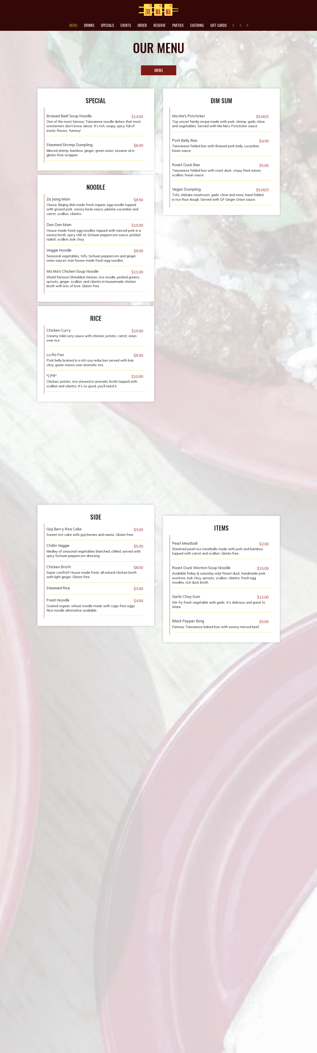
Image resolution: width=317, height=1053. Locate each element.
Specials (107, 25)
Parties (178, 25)
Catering (197, 25)
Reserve (160, 25)
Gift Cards (218, 25)
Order (142, 25)
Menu (73, 25)
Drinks (89, 25)
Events (125, 25)
